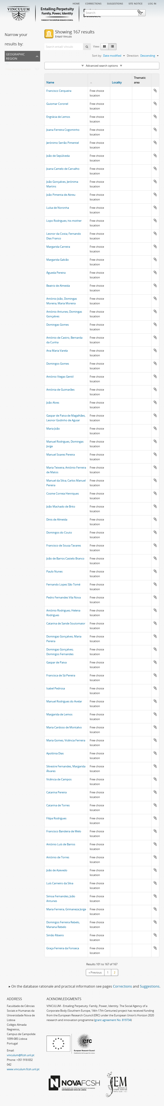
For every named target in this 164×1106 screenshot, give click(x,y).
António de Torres (57, 857)
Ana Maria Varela (57, 350)
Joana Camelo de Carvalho (62, 169)
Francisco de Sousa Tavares (63, 545)
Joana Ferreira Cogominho (62, 130)
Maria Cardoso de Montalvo (64, 727)
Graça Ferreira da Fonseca (62, 948)
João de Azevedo (56, 870)
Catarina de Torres (58, 805)
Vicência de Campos (59, 779)
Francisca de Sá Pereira (60, 675)
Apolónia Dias (55, 753)
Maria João (53, 428)
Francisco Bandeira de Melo (63, 831)
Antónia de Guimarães (60, 389)
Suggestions (115, 3)
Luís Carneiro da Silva (59, 883)
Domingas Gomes (57, 324)
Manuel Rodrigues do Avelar (64, 701)
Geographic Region (15, 56)
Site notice (135, 3)
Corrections (93, 3)
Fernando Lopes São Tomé (63, 584)
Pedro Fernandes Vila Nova (63, 597)
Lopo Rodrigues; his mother (64, 221)
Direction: (133, 56)
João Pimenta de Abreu (60, 195)
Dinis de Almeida (56, 519)
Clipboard (152, 12)
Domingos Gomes (57, 363)
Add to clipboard (155, 90)
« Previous (95, 972)
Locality (117, 82)
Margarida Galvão (57, 260)
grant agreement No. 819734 (113, 1020)
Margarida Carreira (58, 247)
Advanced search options (102, 66)
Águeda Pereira (56, 273)
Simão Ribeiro (55, 935)
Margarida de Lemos (59, 714)
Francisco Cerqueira (58, 91)
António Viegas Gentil (59, 376)
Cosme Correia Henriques (62, 493)
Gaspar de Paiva (56, 662)
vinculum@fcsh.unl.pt (20, 1055)
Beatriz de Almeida (58, 286)
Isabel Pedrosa (55, 688)
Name (50, 82)
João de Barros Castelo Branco (65, 558)
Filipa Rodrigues (56, 818)
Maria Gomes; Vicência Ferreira (65, 740)
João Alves (52, 402)
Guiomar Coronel (57, 104)
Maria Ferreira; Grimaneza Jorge (66, 909)
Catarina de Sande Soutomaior (65, 623)
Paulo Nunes (54, 571)
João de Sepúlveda (58, 156)
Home (76, 3)
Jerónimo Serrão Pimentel (62, 143)
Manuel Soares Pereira (60, 454)
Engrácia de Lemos (58, 117)
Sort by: (97, 56)
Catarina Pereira (56, 792)
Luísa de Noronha (57, 208)
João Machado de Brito (60, 506)
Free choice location (18, 70)
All (7, 64)
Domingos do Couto (59, 532)
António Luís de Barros (60, 844)
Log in (152, 3)
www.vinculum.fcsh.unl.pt (23, 1069)
